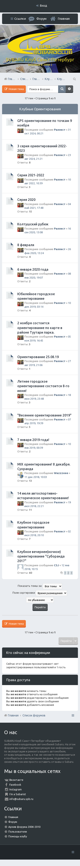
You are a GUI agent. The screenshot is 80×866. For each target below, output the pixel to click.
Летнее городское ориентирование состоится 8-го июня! (43, 386)
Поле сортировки (39, 593)
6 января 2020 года (32, 269)
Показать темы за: (40, 586)
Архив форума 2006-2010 (24, 826)
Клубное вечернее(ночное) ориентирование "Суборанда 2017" (41, 556)
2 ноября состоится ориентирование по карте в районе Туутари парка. (39, 327)
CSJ (56, 565)
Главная (64, 18)
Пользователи (17, 831)
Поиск (62, 89)
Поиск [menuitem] (74, 79)
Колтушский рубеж (32, 224)
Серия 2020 (26, 199)
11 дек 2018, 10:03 (35, 476)
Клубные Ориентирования (40, 109)
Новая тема (16, 88)
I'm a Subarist (17, 794)
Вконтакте (16, 779)
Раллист (59, 129)
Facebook (15, 784)
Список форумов (33, 715)
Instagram (15, 789)
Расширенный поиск (69, 89)
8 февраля (25, 245)
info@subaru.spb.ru (21, 798)
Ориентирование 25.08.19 (38, 357)
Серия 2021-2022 (30, 175)
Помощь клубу (17, 836)
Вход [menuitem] (43, 5)
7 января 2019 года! (33, 440)
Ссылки (20, 18)
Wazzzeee (61, 473)
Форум (12, 821)
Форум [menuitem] (41, 18)
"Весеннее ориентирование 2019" (44, 415)
